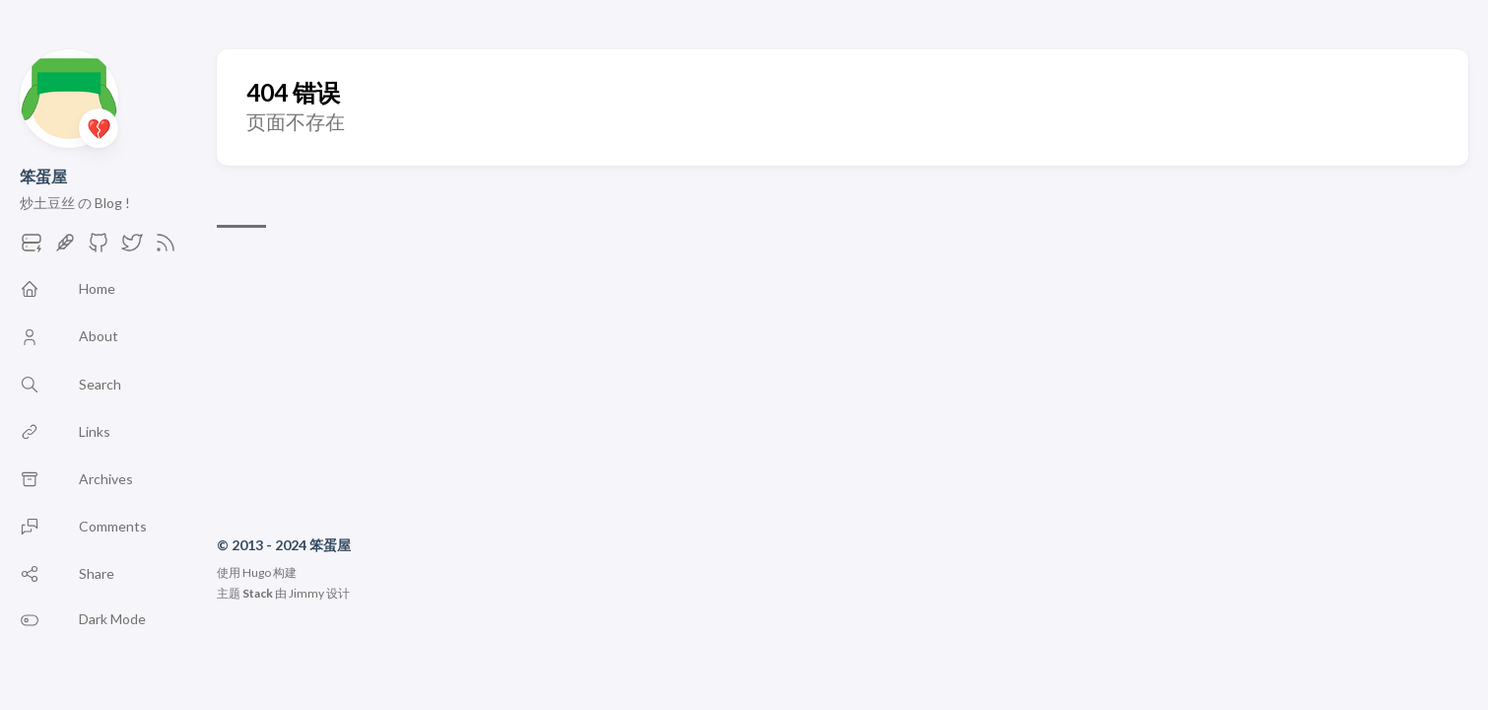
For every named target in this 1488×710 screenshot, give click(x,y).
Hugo (256, 572)
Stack (257, 593)
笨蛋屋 (43, 176)
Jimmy (306, 593)
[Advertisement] (842, 386)
